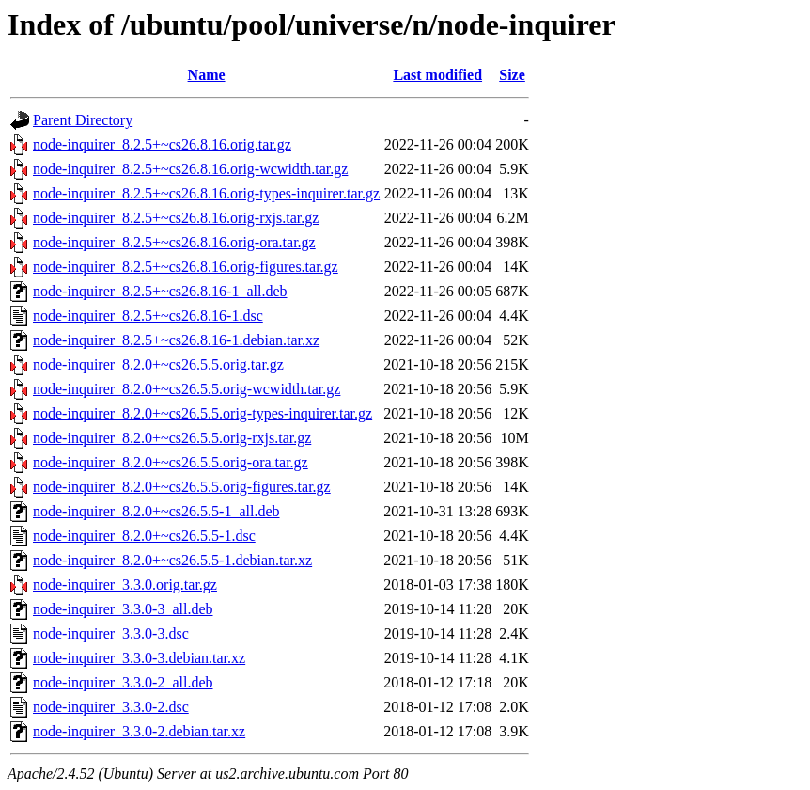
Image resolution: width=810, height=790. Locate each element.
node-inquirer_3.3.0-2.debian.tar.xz (139, 731)
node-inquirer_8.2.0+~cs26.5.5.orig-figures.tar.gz (182, 487)
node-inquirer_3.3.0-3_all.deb (123, 609)
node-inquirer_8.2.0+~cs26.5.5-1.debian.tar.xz (172, 560)
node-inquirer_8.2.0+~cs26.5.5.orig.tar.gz (158, 364)
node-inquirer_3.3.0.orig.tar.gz (125, 584)
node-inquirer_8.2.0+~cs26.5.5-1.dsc (144, 536)
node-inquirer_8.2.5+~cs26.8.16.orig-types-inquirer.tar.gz (206, 193)
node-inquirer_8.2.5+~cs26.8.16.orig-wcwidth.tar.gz (190, 169)
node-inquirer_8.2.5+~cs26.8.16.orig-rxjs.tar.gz (176, 218)
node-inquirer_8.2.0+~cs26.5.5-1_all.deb (156, 511)
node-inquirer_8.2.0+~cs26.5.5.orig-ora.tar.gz (170, 462)
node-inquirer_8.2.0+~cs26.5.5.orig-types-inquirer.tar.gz (202, 413)
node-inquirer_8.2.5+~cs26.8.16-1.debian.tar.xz (176, 340)
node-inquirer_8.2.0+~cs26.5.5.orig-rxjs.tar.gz (172, 438)
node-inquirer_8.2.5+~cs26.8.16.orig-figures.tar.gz (185, 267)
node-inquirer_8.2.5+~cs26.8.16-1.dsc (148, 316)
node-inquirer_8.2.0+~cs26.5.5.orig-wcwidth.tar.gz (186, 389)
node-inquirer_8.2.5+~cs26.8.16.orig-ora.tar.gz (174, 242)
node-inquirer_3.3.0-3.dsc (111, 633)
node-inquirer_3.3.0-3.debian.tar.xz (139, 658)
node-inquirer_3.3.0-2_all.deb (123, 682)
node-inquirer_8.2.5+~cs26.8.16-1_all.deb (160, 291)
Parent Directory (82, 120)
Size (512, 75)
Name (207, 75)
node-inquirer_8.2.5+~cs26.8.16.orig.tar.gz (162, 144)
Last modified (437, 75)
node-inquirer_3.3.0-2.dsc (111, 707)
